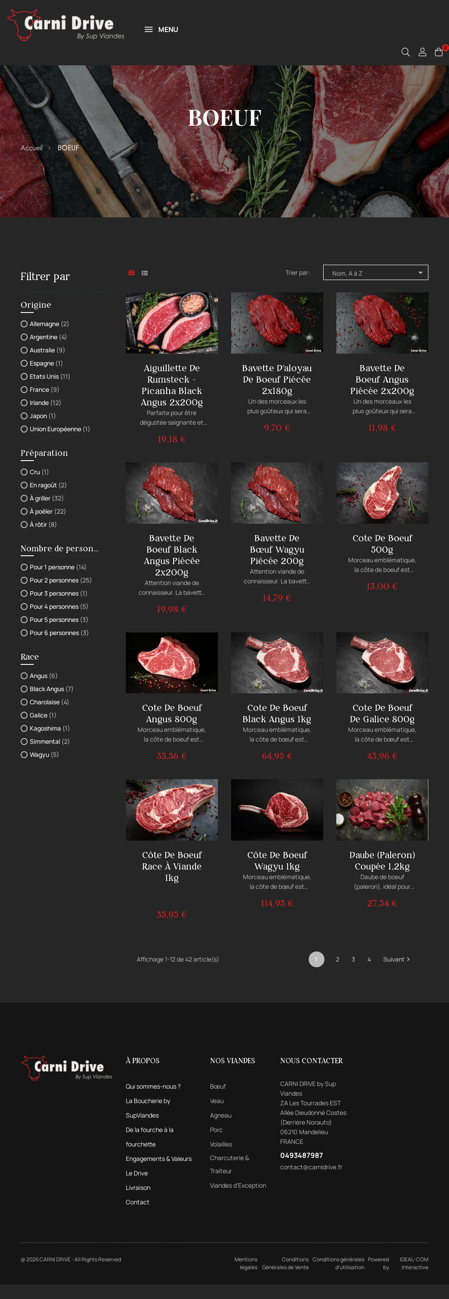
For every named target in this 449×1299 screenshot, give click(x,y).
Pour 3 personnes (59, 607)
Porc (216, 1144)
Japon (43, 430)
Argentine (48, 351)
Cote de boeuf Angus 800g (172, 728)
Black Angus (52, 703)
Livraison (138, 1202)
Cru (39, 486)
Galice (43, 729)
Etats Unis (50, 391)
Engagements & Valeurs (159, 1173)
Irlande (45, 417)
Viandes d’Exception (238, 1200)
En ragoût (48, 499)
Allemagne (49, 338)
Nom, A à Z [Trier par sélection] (379, 287)
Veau (217, 1115)
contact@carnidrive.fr (311, 1181)
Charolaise (49, 716)
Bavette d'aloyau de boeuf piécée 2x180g (277, 394)
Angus (44, 690)
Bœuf (218, 1101)
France (45, 404)
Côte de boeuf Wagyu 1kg (277, 875)
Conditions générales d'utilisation (338, 1277)
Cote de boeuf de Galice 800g (382, 728)
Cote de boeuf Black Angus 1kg (276, 728)
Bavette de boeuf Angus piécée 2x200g (382, 394)
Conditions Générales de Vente (285, 1277)
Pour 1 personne (58, 581)
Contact (138, 1216)
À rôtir (43, 539)
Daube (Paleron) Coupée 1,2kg (382, 875)
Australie (47, 364)
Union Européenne (60, 443)
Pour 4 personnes (59, 621)
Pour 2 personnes (61, 594)
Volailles (221, 1158)
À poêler (48, 526)
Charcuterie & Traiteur (229, 1178)
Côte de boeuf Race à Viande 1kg (172, 881)
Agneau (221, 1129)
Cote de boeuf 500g (382, 558)
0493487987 (301, 1170)
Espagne (46, 377)
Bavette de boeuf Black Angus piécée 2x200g (172, 569)
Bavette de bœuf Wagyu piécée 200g (277, 564)
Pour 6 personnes (59, 647)
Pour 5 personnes (59, 634)
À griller (47, 512)
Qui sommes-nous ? (153, 1101)
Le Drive (137, 1187)
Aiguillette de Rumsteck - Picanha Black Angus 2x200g (172, 399)
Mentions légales (246, 1277)
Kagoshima (50, 742)
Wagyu (44, 769)
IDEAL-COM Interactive (414, 1277)
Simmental (50, 756)
